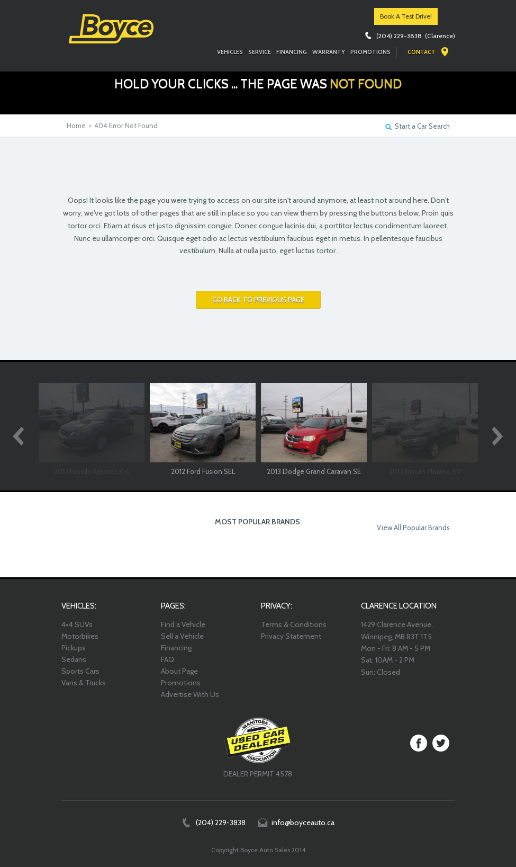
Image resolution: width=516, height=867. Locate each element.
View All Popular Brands (413, 527)
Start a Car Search (422, 126)
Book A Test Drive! (406, 16)
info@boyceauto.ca (302, 822)
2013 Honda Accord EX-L (92, 471)
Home (76, 125)
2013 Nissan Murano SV (425, 471)
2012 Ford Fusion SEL (203, 471)
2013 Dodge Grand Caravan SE (314, 471)
